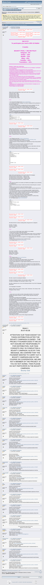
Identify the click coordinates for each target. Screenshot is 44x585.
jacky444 (4, 494)
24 (25, 22)
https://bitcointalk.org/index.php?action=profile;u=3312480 (27, 509)
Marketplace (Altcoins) (22, 12)
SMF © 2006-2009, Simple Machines (26, 582)
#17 (40, 529)
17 (18, 22)
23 (24, 22)
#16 (40, 516)
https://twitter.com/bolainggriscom (22, 534)
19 (20, 22)
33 (3, 23)
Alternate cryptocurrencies (13, 12)
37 (7, 23)
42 (12, 23)
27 (28, 22)
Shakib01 (4, 450)
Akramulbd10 (5, 462)
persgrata (4, 27)
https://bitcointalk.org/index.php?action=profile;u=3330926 (27, 499)
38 (8, 23)
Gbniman (4, 549)
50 (21, 23)
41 (11, 23)
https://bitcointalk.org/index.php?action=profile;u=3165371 (27, 456)
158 (24, 23)
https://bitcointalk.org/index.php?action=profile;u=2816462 (24, 543)
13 (14, 22)
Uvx (3, 483)
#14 (40, 494)
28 (29, 22)
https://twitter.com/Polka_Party (30, 139)
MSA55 (4, 396)
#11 (40, 462)
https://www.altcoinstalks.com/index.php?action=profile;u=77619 (19, 323)
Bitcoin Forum (4, 12)
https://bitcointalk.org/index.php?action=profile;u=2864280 (27, 520)
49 (20, 23)
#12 (40, 473)
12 (13, 22)
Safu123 (4, 418)
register (15, 6)
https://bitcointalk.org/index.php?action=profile (24, 488)
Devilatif (4, 515)
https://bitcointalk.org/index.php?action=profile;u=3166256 (27, 564)
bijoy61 (4, 386)
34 (4, 23)
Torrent (17, 8)
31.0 (14, 8)
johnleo (4, 529)
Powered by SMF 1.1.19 (16, 582)
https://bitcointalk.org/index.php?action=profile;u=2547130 (27, 391)
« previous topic (39, 21)
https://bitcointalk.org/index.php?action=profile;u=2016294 (27, 433)
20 (21, 22)
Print (40, 23)
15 (16, 22)
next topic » (39, 22)
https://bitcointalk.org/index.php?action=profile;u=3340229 (27, 423)
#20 (40, 560)
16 (17, 22)
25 (26, 22)
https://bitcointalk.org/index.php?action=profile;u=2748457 (27, 467)
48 (19, 23)
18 (19, 22)
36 (6, 23)
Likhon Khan (5, 559)
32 (2, 23)
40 (10, 23)
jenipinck (4, 375)
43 (13, 23)
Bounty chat (25, 370)
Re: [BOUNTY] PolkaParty (16, 375)
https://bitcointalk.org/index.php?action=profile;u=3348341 (27, 554)
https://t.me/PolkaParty (26, 101)
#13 (40, 484)
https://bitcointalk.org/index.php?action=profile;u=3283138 (27, 380)
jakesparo (4, 429)
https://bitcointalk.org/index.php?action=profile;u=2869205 (28, 444)
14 (15, 22)
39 (9, 23)
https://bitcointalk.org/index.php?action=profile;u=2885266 (27, 412)
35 (5, 23)
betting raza (5, 407)
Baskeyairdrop (5, 538)
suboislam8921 (6, 472)
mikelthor (4, 505)
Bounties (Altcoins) (31, 12)
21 (22, 22)
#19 (40, 549)
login (12, 6)
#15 (40, 505)
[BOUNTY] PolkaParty (15, 27)
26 (27, 22)
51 (22, 23)
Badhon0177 (5, 439)
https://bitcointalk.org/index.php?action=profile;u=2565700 (27, 401)
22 (23, 22)
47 (18, 23)
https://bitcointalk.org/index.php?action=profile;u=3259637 (27, 477)
